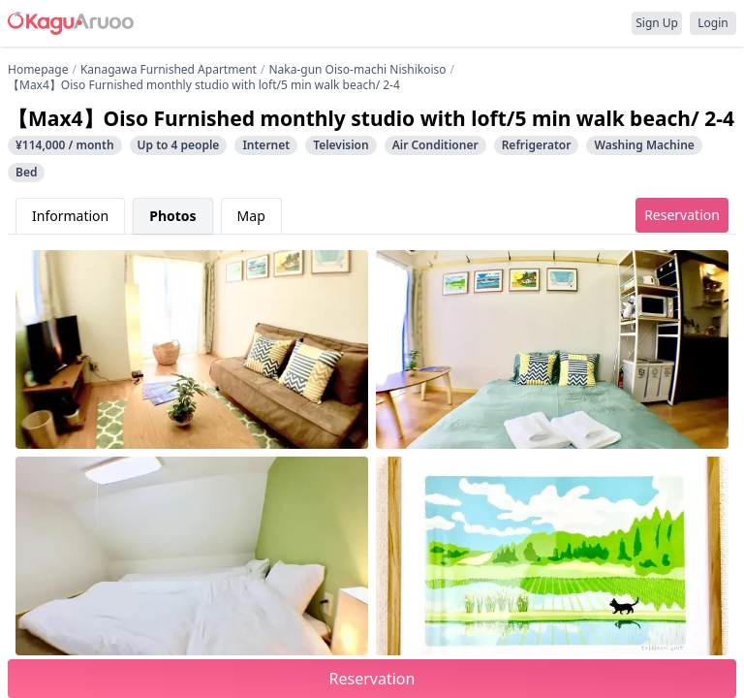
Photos (172, 215)
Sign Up (657, 23)
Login (713, 23)
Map (251, 215)
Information (70, 215)
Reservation (682, 215)
